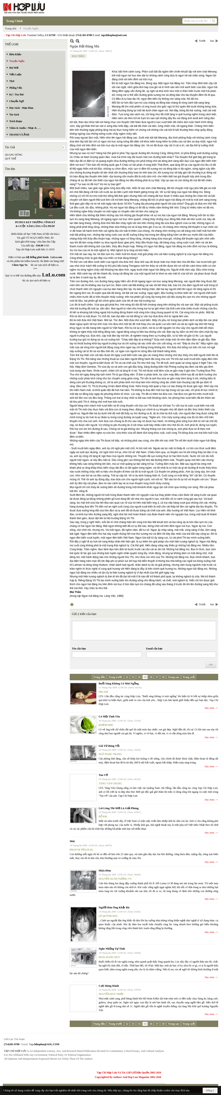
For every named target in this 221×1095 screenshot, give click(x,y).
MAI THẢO (78, 56)
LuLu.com (56, 257)
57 (157, 677)
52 (127, 677)
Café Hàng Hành (109, 985)
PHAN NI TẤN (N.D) (81, 849)
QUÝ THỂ (10, 158)
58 (163, 677)
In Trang (72, 604)
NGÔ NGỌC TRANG (110, 754)
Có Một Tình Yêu (109, 716)
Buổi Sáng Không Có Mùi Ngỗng (119, 683)
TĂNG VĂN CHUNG (110, 783)
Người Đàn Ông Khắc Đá (114, 907)
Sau (212, 40)
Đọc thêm (210, 708)
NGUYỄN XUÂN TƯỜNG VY (115, 878)
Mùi (72, 841)
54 (139, 677)
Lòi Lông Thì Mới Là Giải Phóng (119, 808)
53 (133, 677)
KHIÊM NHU (106, 724)
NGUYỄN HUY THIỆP (111, 994)
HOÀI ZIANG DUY (109, 957)
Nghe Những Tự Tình (112, 948)
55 (145, 677)
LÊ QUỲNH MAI (108, 915)
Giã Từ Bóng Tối (109, 745)
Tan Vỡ (103, 775)
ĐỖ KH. (103, 816)
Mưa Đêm (105, 870)
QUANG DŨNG (13, 154)
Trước (202, 40)
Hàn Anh (103, 691)
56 (151, 677)
